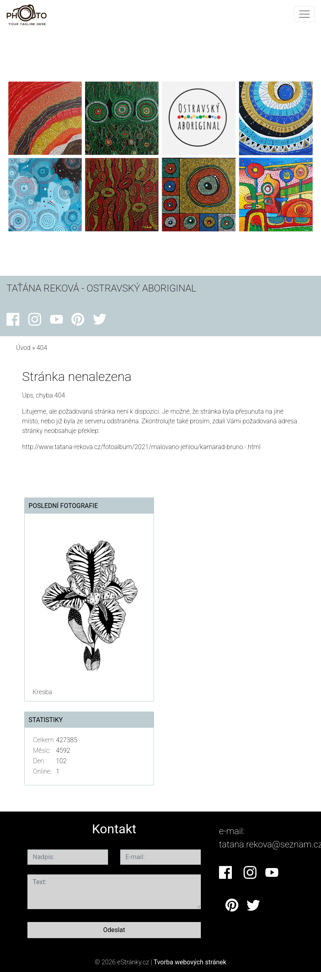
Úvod (23, 348)
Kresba (42, 692)
